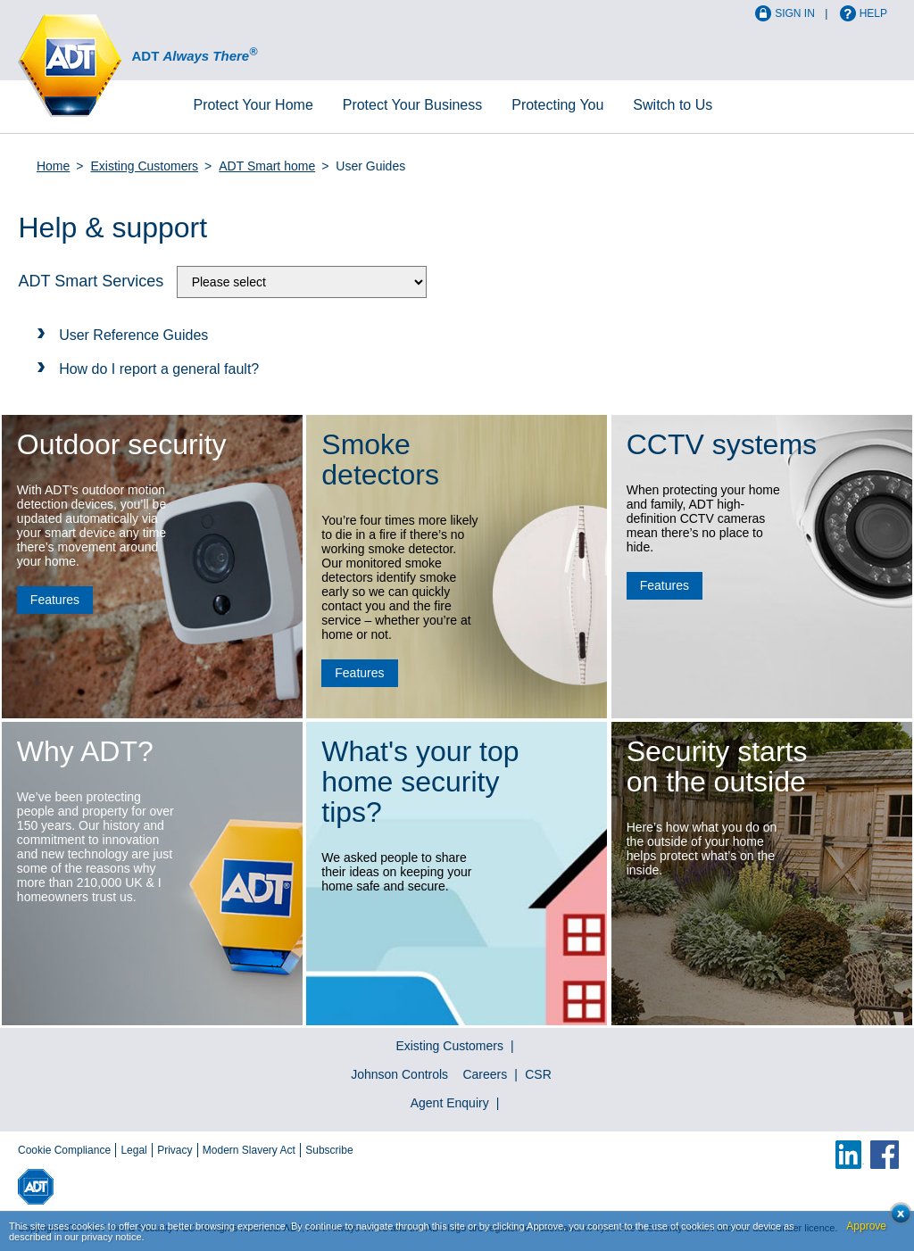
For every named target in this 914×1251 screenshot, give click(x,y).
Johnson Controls (399, 1074)
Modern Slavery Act (249, 1150)
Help (873, 13)
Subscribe (329, 1150)
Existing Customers (145, 166)
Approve (866, 1226)
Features (54, 599)
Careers (484, 1074)
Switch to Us (672, 104)
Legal (133, 1150)
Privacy (174, 1150)
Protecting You (557, 104)
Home (252, 104)
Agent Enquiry (450, 1103)
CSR (538, 1074)
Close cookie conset (895, 1218)
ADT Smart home (267, 166)
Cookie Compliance (64, 1150)
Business (413, 104)
